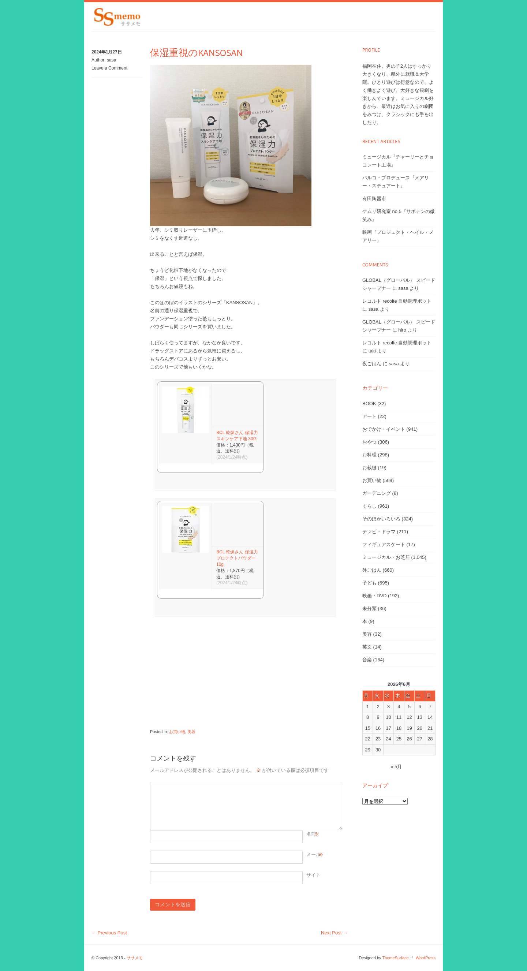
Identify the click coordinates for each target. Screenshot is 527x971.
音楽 (367, 659)
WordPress (426, 958)
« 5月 (396, 766)
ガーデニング (376, 493)
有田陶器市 (374, 198)
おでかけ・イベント (383, 429)
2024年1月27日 (106, 52)
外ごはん (371, 570)
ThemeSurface (395, 958)
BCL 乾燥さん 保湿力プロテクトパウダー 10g (237, 558)
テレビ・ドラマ (379, 531)
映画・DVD (374, 595)
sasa (111, 60)
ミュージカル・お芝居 (386, 557)
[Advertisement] (245, 676)
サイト (313, 875)
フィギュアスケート (383, 544)
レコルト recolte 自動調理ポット (396, 301)
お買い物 (177, 731)
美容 (191, 731)
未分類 (369, 608)
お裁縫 (369, 467)
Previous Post (109, 932)
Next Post (334, 932)
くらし (369, 506)
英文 (367, 647)
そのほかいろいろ (381, 519)
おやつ (369, 442)
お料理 (369, 455)
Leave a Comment (109, 68)
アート (369, 416)
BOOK (369, 403)
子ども (369, 583)
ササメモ (135, 958)
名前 (311, 834)
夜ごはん (371, 363)
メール (313, 855)
